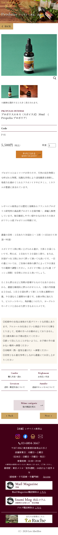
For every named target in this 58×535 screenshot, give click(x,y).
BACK (6, 26)
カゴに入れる (29, 154)
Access (46, 476)
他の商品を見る (29, 405)
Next (48, 415)
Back (9, 415)
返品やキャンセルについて (43, 385)
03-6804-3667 (30, 443)
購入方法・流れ (14, 374)
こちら (43, 491)
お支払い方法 (43, 374)
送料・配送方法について (14, 385)
